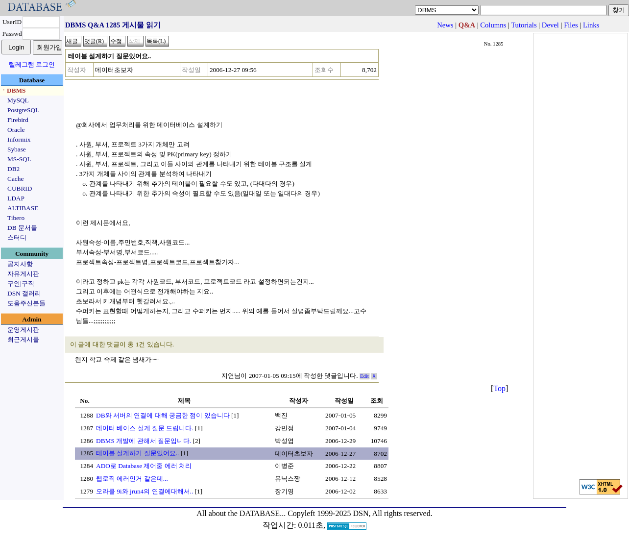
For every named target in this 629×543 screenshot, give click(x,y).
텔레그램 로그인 (32, 64)
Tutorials (523, 25)
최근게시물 (23, 339)
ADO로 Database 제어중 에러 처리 (144, 465)
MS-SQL (19, 159)
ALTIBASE (22, 208)
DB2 (13, 169)
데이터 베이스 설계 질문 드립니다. (145, 428)
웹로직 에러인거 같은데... (132, 478)
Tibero (15, 218)
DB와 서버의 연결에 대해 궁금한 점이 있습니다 (163, 415)
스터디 (16, 237)
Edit (364, 376)
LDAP (15, 198)
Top (499, 388)
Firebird (17, 119)
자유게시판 (23, 273)
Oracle (16, 129)
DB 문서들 (22, 227)
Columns (493, 25)
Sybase (16, 149)
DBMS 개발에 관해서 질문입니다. (143, 440)
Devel (550, 25)
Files (571, 25)
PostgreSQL (23, 110)
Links (591, 25)
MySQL (18, 100)
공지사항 (20, 264)
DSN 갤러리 (24, 293)
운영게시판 (23, 329)
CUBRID (19, 188)
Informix (18, 139)
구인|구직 (20, 283)
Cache (15, 178)
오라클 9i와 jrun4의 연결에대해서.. (144, 491)
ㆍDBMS (13, 90)
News (445, 25)
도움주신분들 (26, 303)
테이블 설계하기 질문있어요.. (137, 453)
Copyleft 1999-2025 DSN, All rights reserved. (360, 513)
